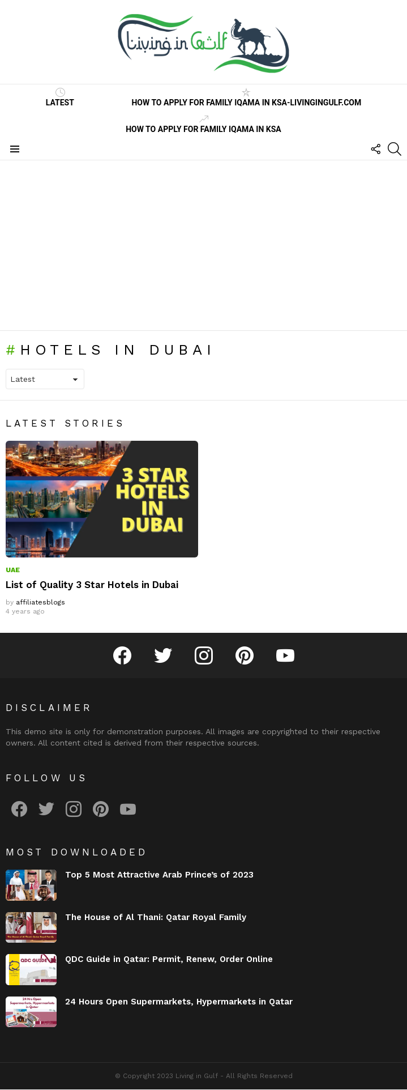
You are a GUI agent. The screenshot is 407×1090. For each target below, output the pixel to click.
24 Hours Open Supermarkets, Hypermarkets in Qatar (179, 1002)
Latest (60, 97)
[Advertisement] (203, 245)
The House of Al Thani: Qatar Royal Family (155, 917)
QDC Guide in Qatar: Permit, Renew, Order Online (169, 959)
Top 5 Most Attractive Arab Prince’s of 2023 (159, 875)
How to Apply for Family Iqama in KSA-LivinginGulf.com (246, 97)
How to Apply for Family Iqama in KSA (203, 124)
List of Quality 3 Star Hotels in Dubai (92, 584)
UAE (13, 570)
